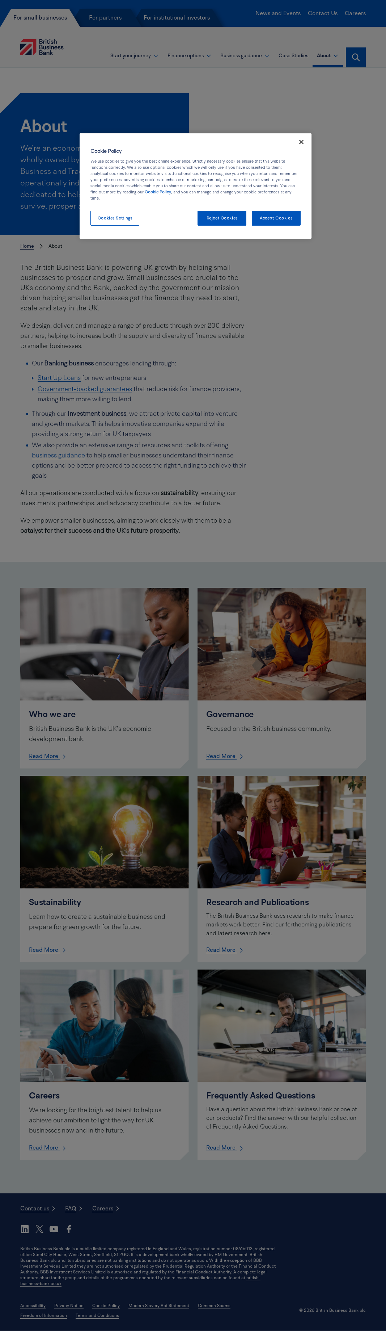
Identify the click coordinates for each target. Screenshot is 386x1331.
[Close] (301, 142)
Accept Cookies (276, 218)
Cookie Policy (158, 192)
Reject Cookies (222, 218)
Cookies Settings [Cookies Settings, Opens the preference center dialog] (115, 218)
